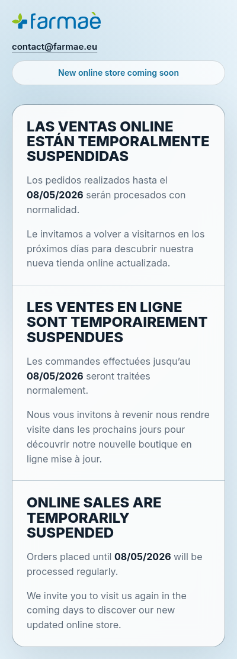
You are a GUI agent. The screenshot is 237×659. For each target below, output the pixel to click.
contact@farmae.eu (54, 46)
